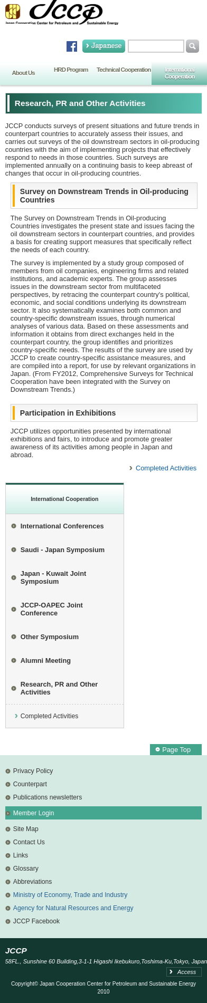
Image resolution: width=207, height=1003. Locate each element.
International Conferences (62, 526)
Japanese (103, 46)
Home (19, 33)
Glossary (26, 868)
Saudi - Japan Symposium (63, 550)
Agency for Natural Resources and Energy (73, 908)
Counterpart (30, 784)
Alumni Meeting (46, 660)
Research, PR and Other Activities (59, 688)
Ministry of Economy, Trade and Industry (70, 895)
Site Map (26, 829)
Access (186, 972)
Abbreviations (32, 881)
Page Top (176, 750)
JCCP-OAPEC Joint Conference (52, 609)
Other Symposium (50, 637)
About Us (23, 73)
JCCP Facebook (36, 921)
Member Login (33, 813)
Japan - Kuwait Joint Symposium (53, 577)
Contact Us (29, 842)
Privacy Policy (33, 771)
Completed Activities (166, 468)
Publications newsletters (47, 797)
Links (20, 855)
